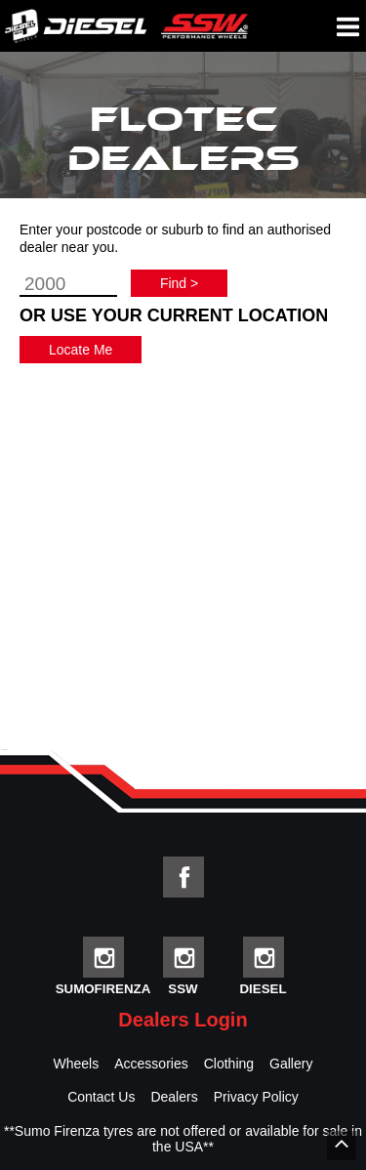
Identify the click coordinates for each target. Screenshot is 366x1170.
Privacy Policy (256, 1097)
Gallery (290, 1063)
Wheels (77, 1063)
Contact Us (101, 1097)
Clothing (229, 1063)
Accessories (150, 1063)
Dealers (173, 1097)
